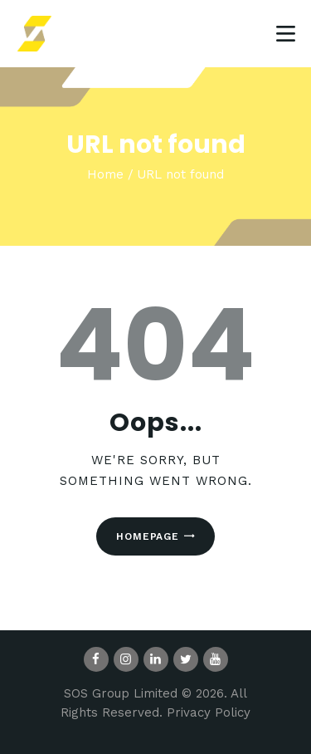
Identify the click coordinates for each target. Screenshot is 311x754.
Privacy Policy (208, 712)
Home (105, 174)
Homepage (147, 536)
